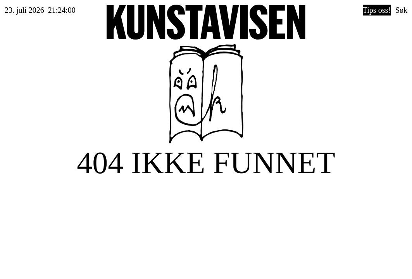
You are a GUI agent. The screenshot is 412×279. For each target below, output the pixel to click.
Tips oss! (377, 10)
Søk (401, 10)
